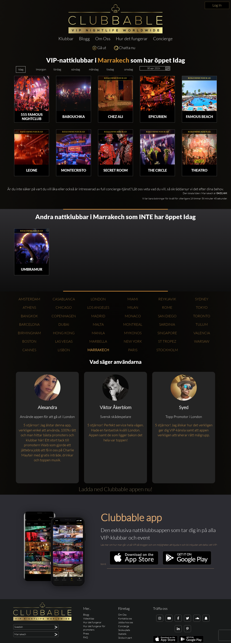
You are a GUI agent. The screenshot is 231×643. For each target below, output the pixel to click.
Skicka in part (125, 637)
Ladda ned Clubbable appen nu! (115, 489)
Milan (132, 307)
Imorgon (41, 69)
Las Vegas (64, 341)
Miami (132, 299)
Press (86, 633)
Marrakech (113, 60)
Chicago (64, 307)
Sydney (201, 299)
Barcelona (29, 324)
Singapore (167, 333)
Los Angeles (98, 307)
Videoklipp (88, 618)
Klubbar (66, 38)
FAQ (85, 637)
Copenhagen (64, 316)
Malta (98, 324)
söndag (75, 69)
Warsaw (201, 341)
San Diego (167, 316)
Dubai (63, 324)
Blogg (84, 38)
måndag (94, 69)
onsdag (128, 69)
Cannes (29, 350)
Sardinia (167, 324)
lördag (57, 69)
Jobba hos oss (125, 622)
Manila (98, 333)
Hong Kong (64, 333)
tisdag (110, 69)
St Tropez (167, 341)
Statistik (122, 633)
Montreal (132, 324)
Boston (29, 341)
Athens (29, 307)
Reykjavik (167, 299)
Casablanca (64, 299)
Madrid (98, 316)
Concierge (163, 38)
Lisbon (64, 350)
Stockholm (167, 350)
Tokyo (202, 307)
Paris (132, 350)
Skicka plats (124, 629)
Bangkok (29, 316)
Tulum (202, 324)
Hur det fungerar (132, 38)
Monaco (133, 316)
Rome (167, 307)
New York (133, 341)
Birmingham (29, 333)
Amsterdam (29, 299)
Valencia (201, 333)
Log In (217, 5)
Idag (20, 69)
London (98, 299)
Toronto (201, 316)
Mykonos (133, 333)
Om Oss (102, 38)
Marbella (98, 341)
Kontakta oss (125, 618)
